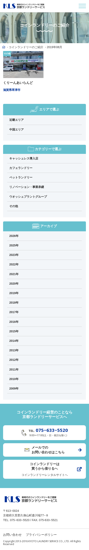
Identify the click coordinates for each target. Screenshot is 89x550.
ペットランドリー (20, 177)
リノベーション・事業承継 (26, 187)
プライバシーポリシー (41, 534)
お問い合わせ (12, 534)
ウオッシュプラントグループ (28, 196)
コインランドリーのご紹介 (26, 47)
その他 (7, 53)
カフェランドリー (20, 168)
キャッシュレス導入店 (23, 158)
